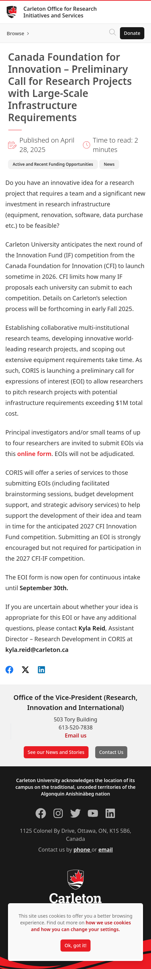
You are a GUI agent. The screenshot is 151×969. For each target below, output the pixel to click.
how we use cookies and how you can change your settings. (81, 925)
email (105, 849)
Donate (132, 33)
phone (82, 849)
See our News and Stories (56, 752)
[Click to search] (112, 33)
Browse (15, 33)
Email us (76, 735)
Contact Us (111, 752)
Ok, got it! (75, 945)
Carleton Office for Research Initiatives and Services (60, 12)
